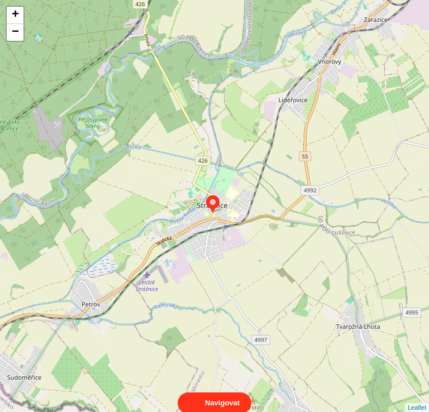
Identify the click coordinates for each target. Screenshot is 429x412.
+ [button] (15, 15)
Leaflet (417, 397)
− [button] (15, 32)
